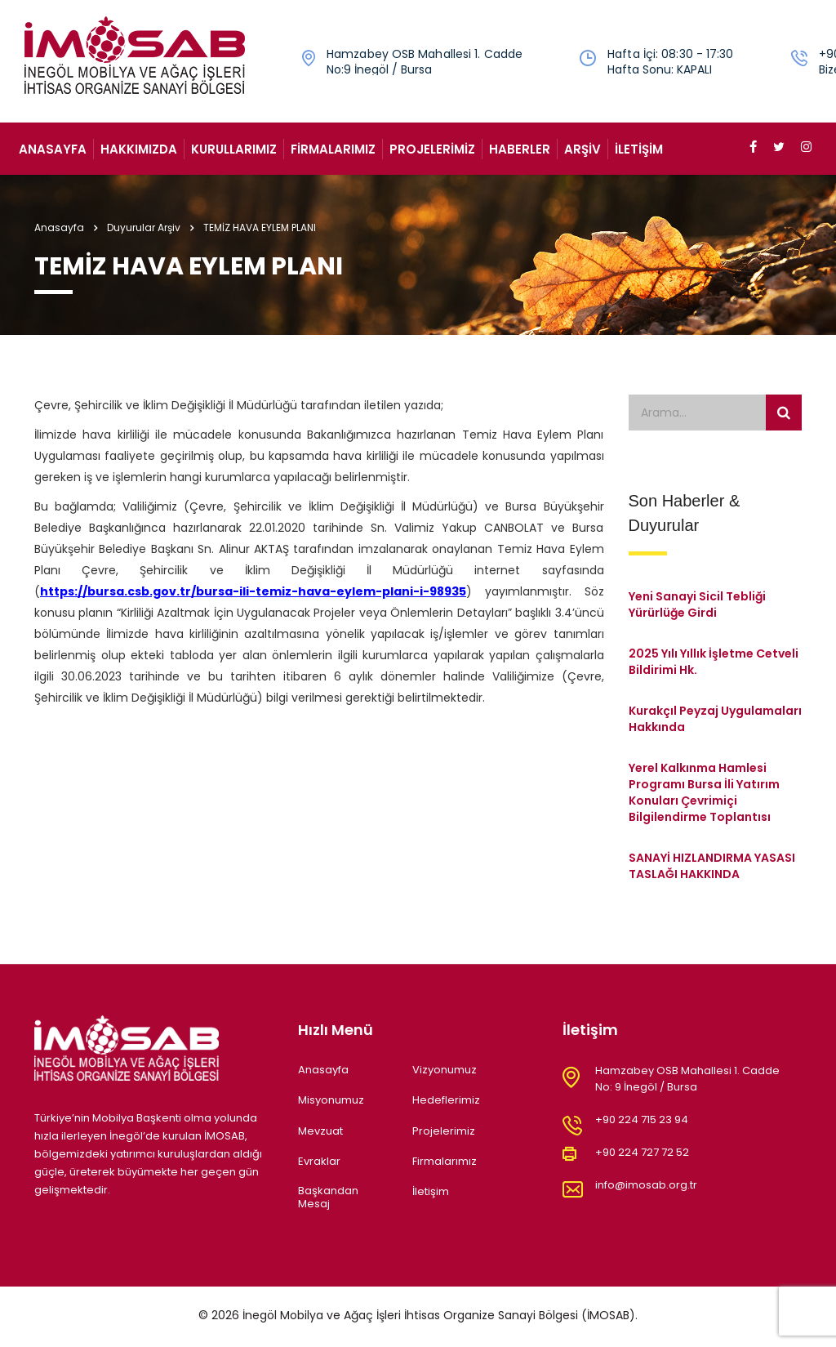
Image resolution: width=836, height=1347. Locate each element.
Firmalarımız (333, 149)
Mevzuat (320, 1131)
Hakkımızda (138, 149)
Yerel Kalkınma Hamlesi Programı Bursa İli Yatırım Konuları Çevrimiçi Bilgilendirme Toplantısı (704, 792)
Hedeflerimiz (446, 1100)
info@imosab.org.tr (646, 1185)
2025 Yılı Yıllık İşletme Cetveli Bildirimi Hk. (713, 661)
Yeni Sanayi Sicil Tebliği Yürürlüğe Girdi (697, 604)
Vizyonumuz (444, 1070)
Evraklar (319, 1161)
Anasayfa (53, 149)
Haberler (519, 149)
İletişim (639, 149)
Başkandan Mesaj (328, 1197)
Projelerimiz (432, 149)
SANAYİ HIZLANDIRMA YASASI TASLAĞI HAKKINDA (712, 866)
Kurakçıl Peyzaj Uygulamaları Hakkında (715, 718)
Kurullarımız (234, 149)
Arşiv (582, 149)
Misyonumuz (331, 1100)
